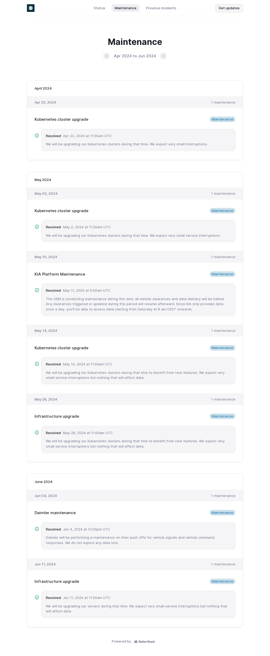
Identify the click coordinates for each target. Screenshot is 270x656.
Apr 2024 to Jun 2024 (135, 55)
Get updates (229, 8)
